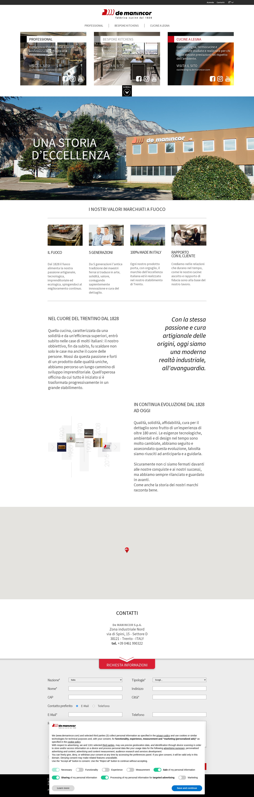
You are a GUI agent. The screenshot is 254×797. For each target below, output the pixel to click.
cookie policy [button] (74, 742)
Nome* (52, 688)
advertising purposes (174, 748)
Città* (135, 697)
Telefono (104, 706)
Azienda (210, 2)
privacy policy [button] (163, 735)
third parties (108, 745)
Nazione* (54, 680)
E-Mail (85, 706)
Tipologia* (138, 680)
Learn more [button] (63, 788)
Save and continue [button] (187, 788)
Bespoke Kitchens (127, 25)
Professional (94, 25)
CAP (50, 697)
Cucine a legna (159, 25)
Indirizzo (137, 688)
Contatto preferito (60, 705)
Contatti (221, 2)
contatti (127, 613)
